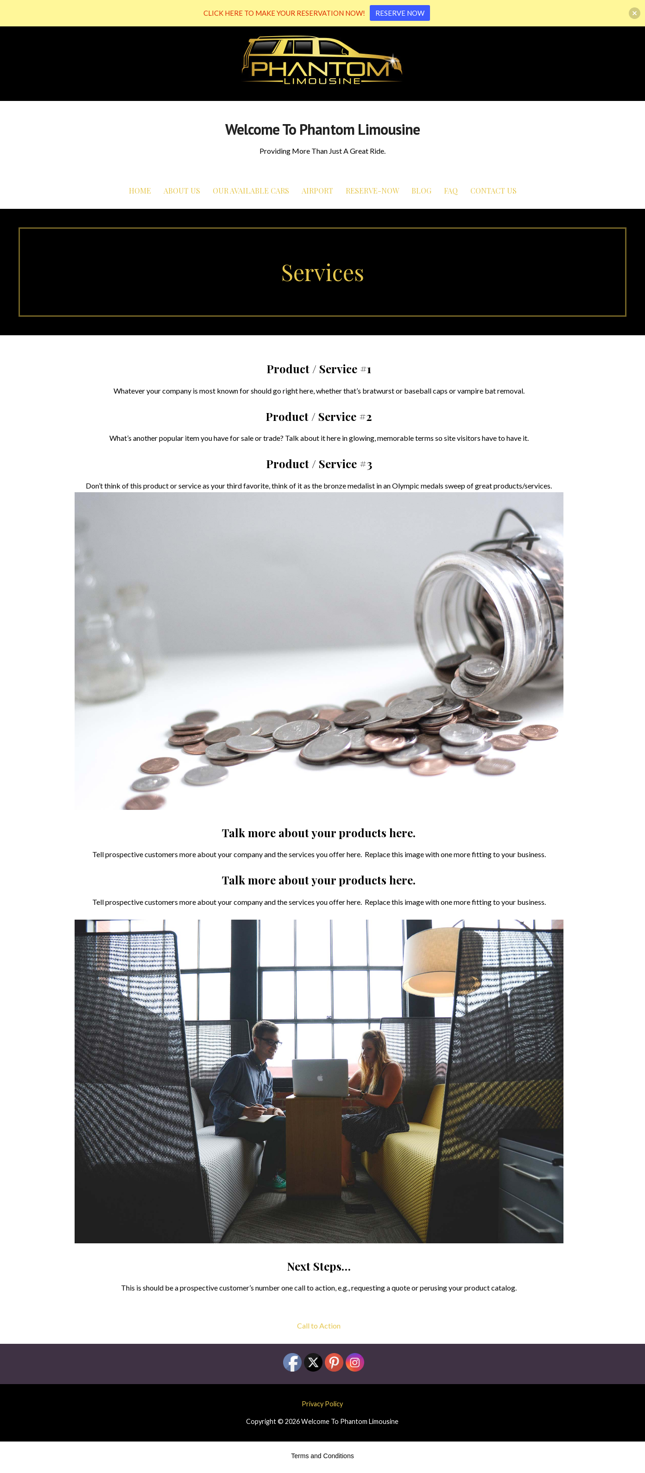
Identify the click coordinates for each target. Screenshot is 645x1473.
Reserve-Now (372, 190)
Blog (421, 190)
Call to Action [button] (319, 1325)
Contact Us (493, 190)
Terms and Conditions (322, 1456)
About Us (182, 190)
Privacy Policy (322, 1404)
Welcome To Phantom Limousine (322, 129)
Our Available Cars (251, 190)
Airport (317, 190)
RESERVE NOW (399, 13)
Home (140, 190)
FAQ (451, 190)
